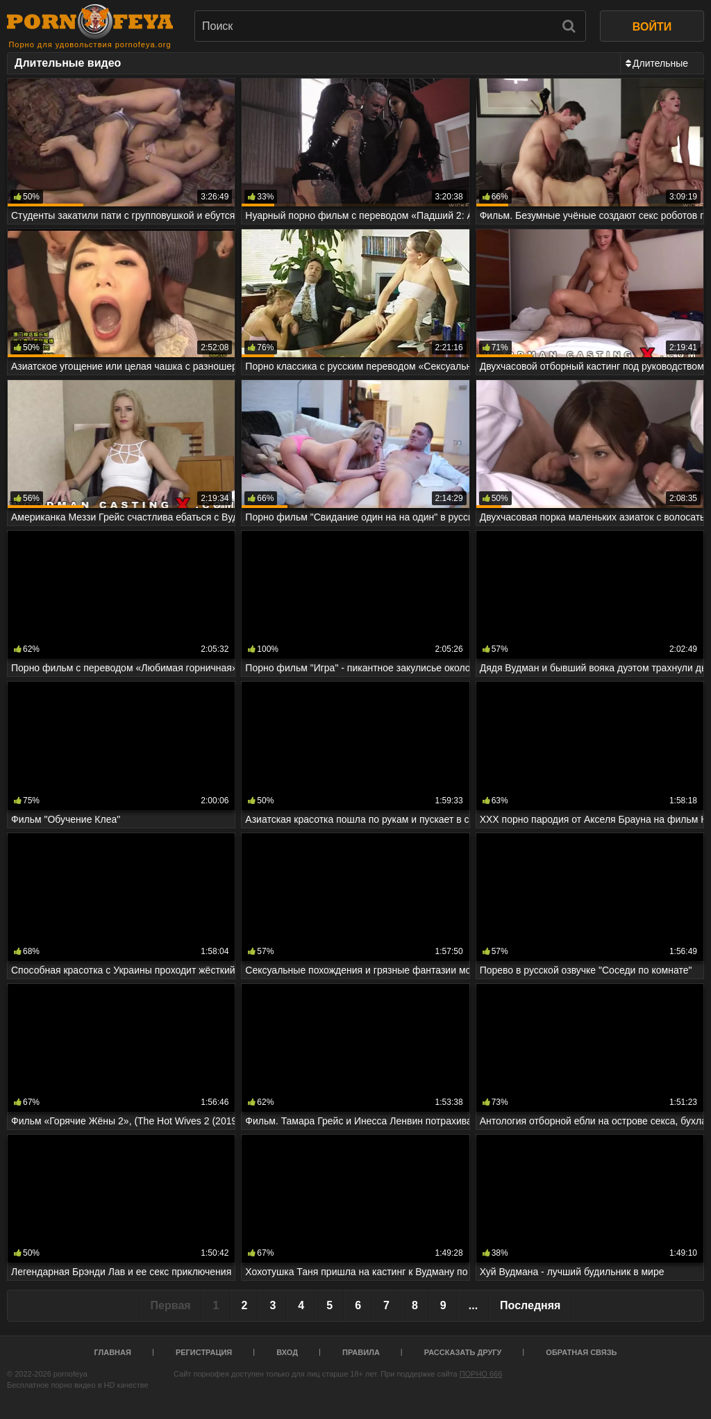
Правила (361, 1352)
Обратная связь (581, 1352)
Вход (287, 1352)
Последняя (530, 1305)
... (473, 1305)
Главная (112, 1352)
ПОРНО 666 (481, 1374)
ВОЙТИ (652, 27)
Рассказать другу (463, 1352)
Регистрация (204, 1352)
